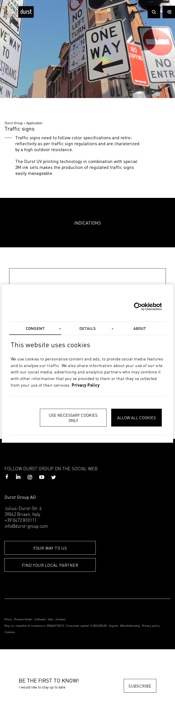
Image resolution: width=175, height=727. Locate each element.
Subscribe (140, 685)
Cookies (10, 632)
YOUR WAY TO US (50, 548)
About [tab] (139, 328)
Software (40, 619)
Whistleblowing (130, 625)
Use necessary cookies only (73, 417)
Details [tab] (87, 328)
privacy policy (86, 385)
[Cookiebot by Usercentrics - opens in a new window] (142, 307)
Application (34, 123)
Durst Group (14, 123)
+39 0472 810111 (21, 520)
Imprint (113, 625)
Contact (61, 619)
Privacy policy (151, 625)
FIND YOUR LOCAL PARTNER (50, 565)
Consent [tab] (35, 328)
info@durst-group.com (26, 526)
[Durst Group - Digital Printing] (26, 16)
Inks (51, 619)
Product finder (23, 619)
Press (8, 619)
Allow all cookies (136, 417)
